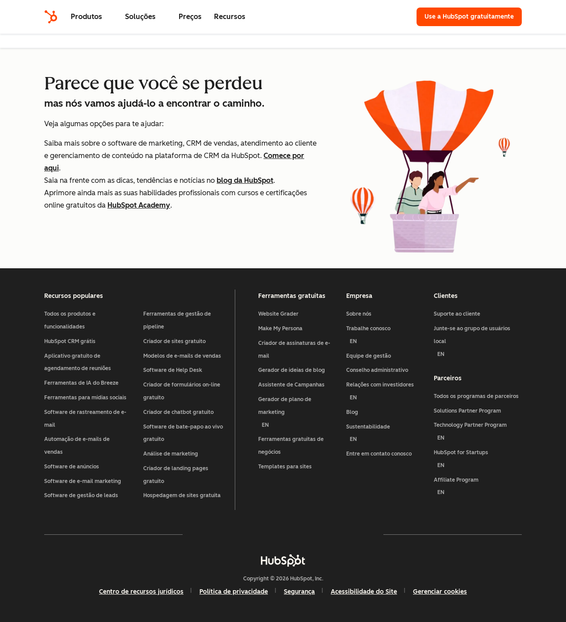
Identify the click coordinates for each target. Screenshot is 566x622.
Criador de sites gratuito (174, 341)
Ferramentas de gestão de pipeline (177, 320)
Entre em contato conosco (379, 454)
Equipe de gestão (368, 356)
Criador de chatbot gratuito (178, 412)
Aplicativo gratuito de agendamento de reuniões (77, 362)
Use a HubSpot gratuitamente (469, 16)
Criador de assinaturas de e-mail (294, 349)
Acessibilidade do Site (364, 591)
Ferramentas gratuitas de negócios (291, 445)
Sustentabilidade (386, 435)
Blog (352, 412)
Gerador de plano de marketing (298, 413)
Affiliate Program (478, 488)
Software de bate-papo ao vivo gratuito (183, 433)
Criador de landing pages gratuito (175, 474)
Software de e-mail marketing (82, 481)
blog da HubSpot (245, 180)
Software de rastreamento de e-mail (85, 418)
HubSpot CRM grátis (70, 341)
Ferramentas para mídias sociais (85, 397)
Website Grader (278, 314)
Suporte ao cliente (457, 314)
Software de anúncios (71, 467)
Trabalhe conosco (386, 336)
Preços (190, 16)
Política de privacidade (233, 591)
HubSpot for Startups (478, 460)
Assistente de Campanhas (291, 385)
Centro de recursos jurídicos (141, 591)
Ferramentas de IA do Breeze (81, 383)
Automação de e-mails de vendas (77, 445)
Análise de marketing (170, 454)
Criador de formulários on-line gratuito (181, 391)
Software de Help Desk (172, 370)
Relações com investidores (386, 393)
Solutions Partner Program (467, 411)
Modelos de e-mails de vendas (182, 356)
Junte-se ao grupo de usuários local (478, 342)
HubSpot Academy (138, 205)
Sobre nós (358, 314)
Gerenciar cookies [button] (440, 591)
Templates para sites (285, 467)
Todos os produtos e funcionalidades (70, 320)
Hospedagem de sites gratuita (182, 495)
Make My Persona (280, 328)
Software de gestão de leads (81, 495)
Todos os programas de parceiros (476, 396)
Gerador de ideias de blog (291, 370)
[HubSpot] (50, 16)
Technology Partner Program (478, 433)
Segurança (299, 591)
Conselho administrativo (377, 370)
